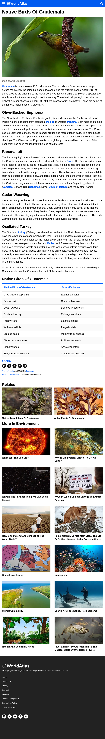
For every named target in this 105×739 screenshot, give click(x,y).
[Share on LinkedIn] (25, 366)
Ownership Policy (9, 707)
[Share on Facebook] (9, 366)
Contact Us (6, 682)
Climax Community (12, 611)
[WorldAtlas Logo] (18, 3)
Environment (30, 371)
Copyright (6, 690)
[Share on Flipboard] (4, 366)
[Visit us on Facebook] (10, 716)
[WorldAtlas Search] (101, 3)
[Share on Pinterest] (20, 366)
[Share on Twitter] (14, 366)
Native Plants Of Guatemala (69, 418)
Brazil (70, 161)
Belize (50, 243)
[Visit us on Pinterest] (20, 716)
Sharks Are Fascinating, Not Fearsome (76, 611)
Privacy (5, 686)
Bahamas (34, 187)
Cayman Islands (58, 187)
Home (4, 677)
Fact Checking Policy (10, 699)
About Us (6, 694)
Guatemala (8, 86)
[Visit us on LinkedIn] (26, 716)
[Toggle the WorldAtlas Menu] (3, 3)
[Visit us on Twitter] (15, 716)
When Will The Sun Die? (15, 457)
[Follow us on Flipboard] (4, 716)
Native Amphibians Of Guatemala (20, 418)
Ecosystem (61, 575)
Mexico (50, 122)
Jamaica (8, 187)
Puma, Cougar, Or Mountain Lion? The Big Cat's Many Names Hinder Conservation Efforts (78, 539)
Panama (72, 122)
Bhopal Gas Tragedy (13, 575)
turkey (21, 232)
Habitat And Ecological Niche (18, 646)
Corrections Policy (9, 703)
